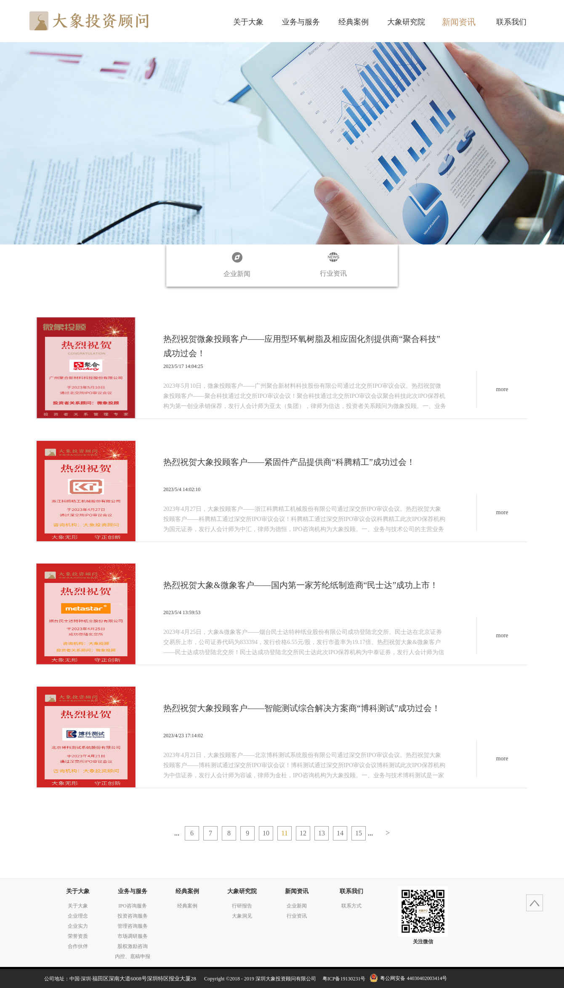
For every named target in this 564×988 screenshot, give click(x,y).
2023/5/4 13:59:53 (181, 612)
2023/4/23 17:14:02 (183, 735)
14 (340, 833)
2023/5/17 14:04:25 (183, 366)
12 (303, 833)
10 (266, 833)
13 (321, 833)
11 (284, 833)
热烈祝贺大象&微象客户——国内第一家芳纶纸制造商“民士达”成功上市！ (300, 585)
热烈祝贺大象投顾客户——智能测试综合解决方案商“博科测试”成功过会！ (301, 708)
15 (358, 833)
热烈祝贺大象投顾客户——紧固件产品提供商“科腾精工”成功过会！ (289, 462)
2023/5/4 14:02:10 (181, 489)
